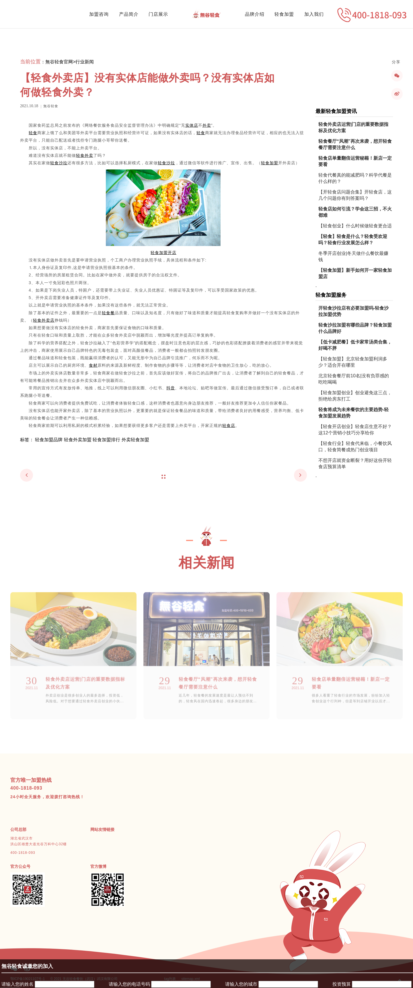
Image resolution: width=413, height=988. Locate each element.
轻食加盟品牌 (49, 439)
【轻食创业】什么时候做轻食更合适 (355, 225)
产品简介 (129, 14)
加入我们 (314, 14)
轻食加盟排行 (106, 439)
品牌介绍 (254, 14)
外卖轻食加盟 (135, 439)
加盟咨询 (99, 14)
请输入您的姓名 (17, 984)
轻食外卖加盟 (77, 439)
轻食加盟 (284, 14)
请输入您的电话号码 (129, 984)
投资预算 (341, 984)
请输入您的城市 (241, 984)
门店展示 (158, 14)
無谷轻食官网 (59, 61)
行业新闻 (84, 61)
